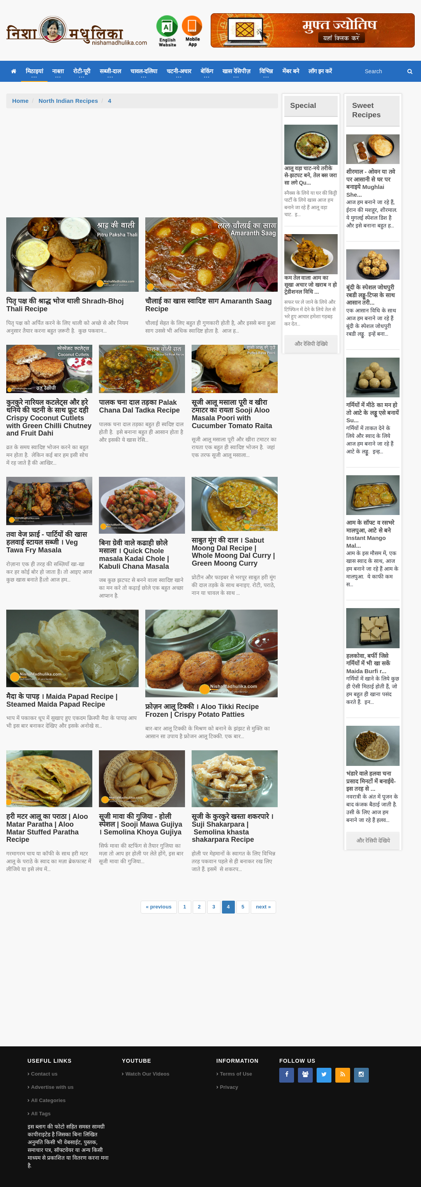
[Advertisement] (142, 166)
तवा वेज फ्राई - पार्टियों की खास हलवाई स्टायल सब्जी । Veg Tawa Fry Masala (45, 542)
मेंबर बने (290, 71)
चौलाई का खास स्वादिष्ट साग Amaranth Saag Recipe (206, 305)
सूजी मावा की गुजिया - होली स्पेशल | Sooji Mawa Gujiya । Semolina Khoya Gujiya (141, 824)
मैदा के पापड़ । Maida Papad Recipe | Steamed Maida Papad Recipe (59, 700)
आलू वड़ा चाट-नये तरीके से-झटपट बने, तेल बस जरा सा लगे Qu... (310, 175)
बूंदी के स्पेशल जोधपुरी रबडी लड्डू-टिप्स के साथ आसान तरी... (369, 287)
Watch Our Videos (147, 1074)
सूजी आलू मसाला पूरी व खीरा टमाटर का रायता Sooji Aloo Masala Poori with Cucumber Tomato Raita (230, 414)
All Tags (41, 1113)
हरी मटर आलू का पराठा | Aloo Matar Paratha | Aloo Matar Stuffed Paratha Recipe (48, 824)
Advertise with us (52, 1087)
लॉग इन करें (320, 71)
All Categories (48, 1100)
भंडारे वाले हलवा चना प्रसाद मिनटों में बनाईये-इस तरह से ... (370, 766)
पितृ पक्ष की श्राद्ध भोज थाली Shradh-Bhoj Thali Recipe (71, 305)
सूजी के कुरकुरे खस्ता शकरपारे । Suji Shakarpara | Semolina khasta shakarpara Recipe (231, 828)
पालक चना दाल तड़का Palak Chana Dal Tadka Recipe (137, 406)
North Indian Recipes (67, 100)
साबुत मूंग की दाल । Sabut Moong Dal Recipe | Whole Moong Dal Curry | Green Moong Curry (233, 551)
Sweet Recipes (368, 109)
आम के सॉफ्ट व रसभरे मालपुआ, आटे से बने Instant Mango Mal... (372, 523)
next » (263, 907)
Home (20, 100)
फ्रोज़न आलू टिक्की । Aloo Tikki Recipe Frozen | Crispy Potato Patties (199, 710)
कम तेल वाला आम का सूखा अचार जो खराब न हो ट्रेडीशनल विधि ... (310, 285)
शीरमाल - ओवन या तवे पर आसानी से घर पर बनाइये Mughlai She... (372, 179)
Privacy (229, 1087)
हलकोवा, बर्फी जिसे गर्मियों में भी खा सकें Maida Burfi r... (367, 648)
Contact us (44, 1074)
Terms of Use (236, 1074)
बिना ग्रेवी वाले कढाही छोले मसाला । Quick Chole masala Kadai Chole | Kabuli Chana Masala (141, 554)
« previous (159, 907)
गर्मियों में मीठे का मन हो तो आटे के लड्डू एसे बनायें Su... (371, 405)
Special (304, 105)
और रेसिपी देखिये (311, 344)
